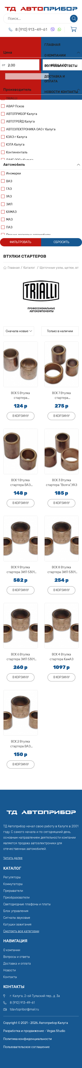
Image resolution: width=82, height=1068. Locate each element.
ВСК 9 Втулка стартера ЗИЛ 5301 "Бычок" (21, 570)
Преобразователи (16, 897)
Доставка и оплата (54, 79)
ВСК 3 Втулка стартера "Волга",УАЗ (61, 482)
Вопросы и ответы (60, 66)
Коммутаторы (13, 884)
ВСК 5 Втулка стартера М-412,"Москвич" (20, 395)
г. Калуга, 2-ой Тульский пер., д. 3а (35, 996)
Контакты (69, 92)
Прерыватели (13, 891)
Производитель (17, 90)
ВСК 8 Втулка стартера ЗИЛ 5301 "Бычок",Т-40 (61, 570)
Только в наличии (60, 331)
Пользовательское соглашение (26, 1047)
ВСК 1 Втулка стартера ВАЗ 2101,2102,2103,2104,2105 (20, 482)
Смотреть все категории (21, 931)
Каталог (29, 268)
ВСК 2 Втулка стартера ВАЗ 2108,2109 (20, 744)
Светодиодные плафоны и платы (27, 904)
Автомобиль (14, 165)
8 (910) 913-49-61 (31, 29)
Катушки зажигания (17, 924)
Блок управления (15, 911)
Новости (52, 92)
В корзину (20, 416)
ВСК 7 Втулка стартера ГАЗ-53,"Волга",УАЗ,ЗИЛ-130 (61, 395)
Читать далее (13, 858)
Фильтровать (20, 242)
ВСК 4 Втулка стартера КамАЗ (61, 657)
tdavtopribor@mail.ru (24, 1009)
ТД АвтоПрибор (41, 810)
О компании (55, 55)
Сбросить (61, 242)
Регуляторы (12, 877)
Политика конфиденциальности (27, 1039)
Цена (7, 52)
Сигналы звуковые (16, 918)
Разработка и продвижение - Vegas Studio (34, 1031)
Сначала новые (17, 331)
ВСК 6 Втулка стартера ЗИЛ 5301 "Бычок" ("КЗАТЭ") (21, 657)
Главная (52, 45)
